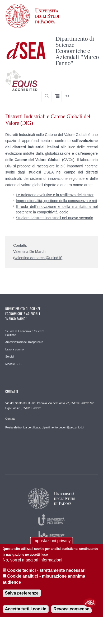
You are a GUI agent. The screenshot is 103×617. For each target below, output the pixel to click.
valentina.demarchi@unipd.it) (39, 258)
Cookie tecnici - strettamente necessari (46, 570)
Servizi (9, 356)
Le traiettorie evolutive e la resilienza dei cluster (54, 195)
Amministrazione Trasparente (24, 342)
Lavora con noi (14, 349)
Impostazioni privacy (51, 540)
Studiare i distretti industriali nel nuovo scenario (54, 218)
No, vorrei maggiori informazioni (32, 560)
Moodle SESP (14, 363)
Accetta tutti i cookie (25, 609)
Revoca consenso (72, 609)
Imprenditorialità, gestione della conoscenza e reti (56, 201)
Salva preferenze (22, 593)
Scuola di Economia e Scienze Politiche (25, 333)
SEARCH (88, 92)
